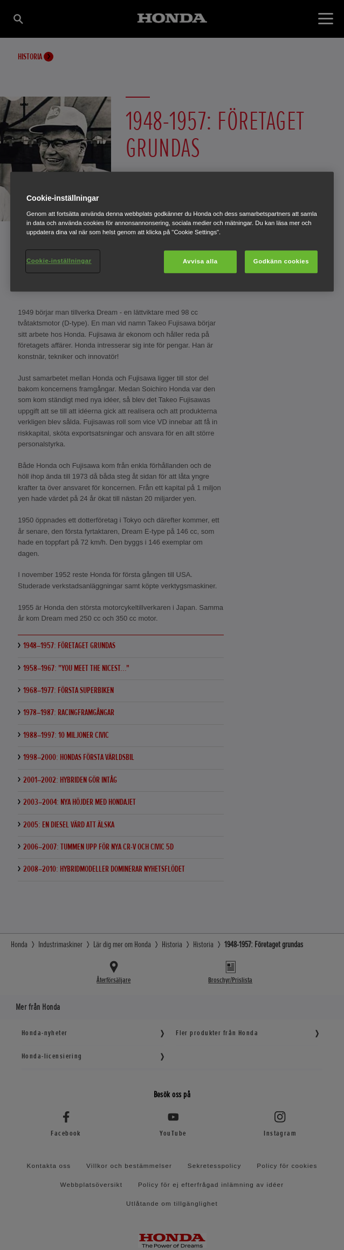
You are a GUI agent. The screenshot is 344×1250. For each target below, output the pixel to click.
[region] (172, 232)
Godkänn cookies (281, 261)
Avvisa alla (200, 261)
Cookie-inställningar (59, 260)
